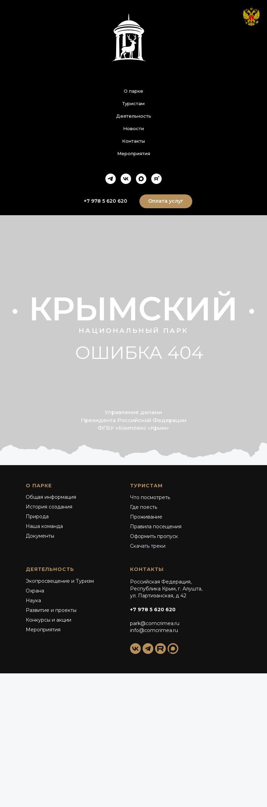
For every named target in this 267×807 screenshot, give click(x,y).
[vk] (126, 179)
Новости (133, 128)
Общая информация (51, 497)
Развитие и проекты (51, 610)
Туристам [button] (133, 103)
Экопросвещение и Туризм (60, 581)
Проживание (146, 517)
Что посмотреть (150, 497)
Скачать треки (147, 546)
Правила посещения (155, 526)
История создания (49, 507)
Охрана (35, 591)
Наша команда (44, 526)
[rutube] (156, 179)
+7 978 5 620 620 (153, 609)
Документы (40, 536)
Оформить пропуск (154, 536)
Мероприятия (133, 153)
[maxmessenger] (141, 179)
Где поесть (143, 507)
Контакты (133, 141)
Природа (37, 516)
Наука (33, 600)
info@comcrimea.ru (154, 630)
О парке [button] (133, 91)
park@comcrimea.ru (154, 623)
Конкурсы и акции (48, 620)
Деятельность (133, 116)
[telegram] (110, 179)
